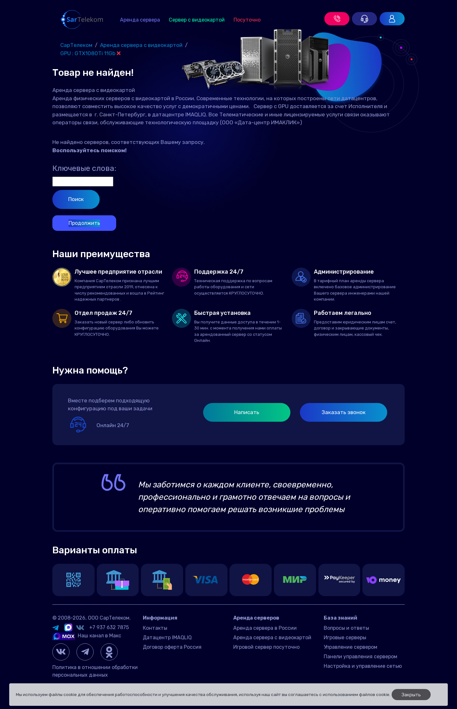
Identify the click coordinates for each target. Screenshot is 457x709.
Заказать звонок (343, 412)
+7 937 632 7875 (109, 627)
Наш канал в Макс (86, 636)
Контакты (155, 628)
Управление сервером (350, 647)
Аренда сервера (140, 20)
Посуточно (247, 20)
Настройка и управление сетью (363, 666)
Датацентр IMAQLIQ (167, 637)
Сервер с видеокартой (197, 20)
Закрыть (411, 695)
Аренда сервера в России (265, 628)
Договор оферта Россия (172, 647)
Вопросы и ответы (346, 628)
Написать (246, 412)
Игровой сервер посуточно (266, 647)
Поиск (76, 199)
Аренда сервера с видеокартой (272, 637)
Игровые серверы (345, 637)
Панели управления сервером (360, 657)
